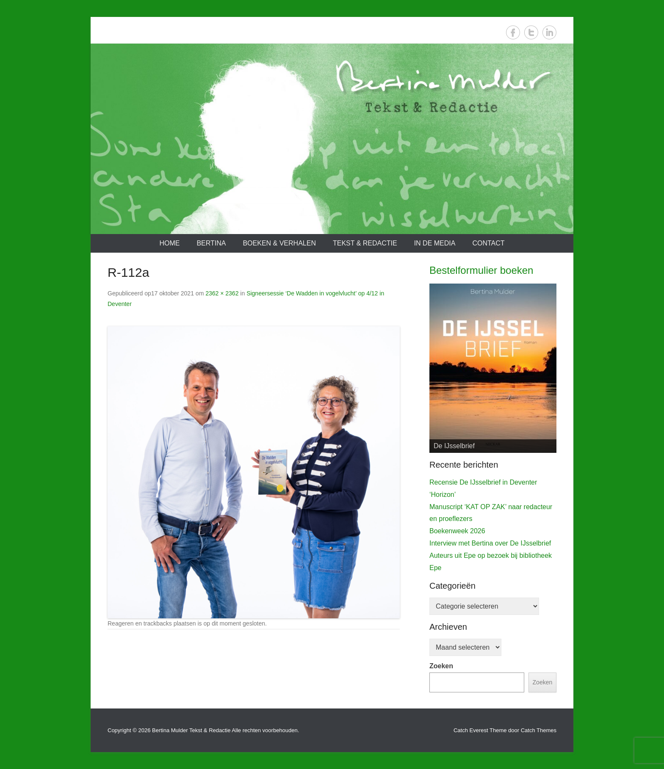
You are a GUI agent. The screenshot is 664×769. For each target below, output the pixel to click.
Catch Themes (538, 730)
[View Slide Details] (492, 368)
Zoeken (441, 666)
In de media (435, 243)
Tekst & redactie (365, 243)
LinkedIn (549, 32)
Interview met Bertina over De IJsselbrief (490, 543)
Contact (488, 243)
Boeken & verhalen (279, 243)
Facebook (513, 32)
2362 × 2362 (221, 293)
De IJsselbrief (454, 445)
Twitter (531, 32)
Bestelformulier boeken (481, 270)
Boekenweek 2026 (457, 531)
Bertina (211, 243)
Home (169, 243)
